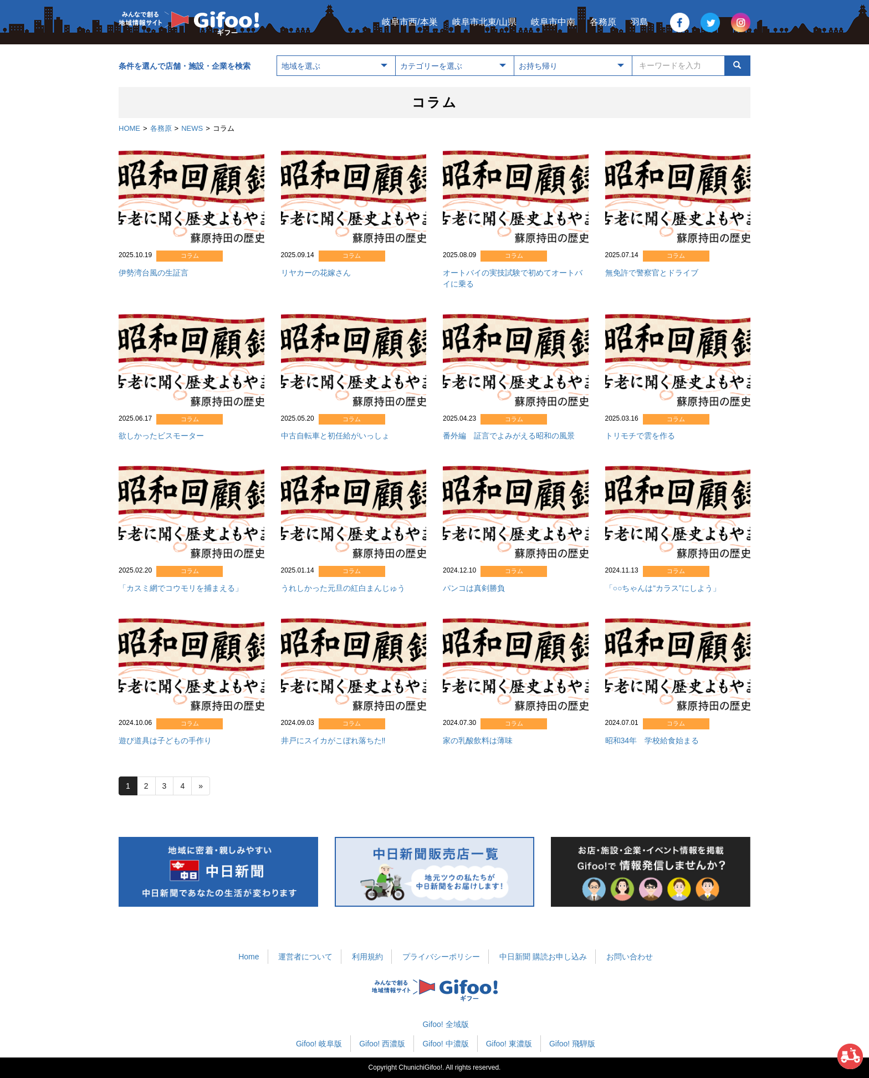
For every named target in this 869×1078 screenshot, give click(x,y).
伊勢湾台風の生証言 (153, 272)
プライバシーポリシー (441, 956)
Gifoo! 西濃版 (382, 1043)
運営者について (305, 956)
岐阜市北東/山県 (484, 22)
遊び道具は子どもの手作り (165, 740)
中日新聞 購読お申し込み (543, 956)
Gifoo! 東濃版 (509, 1043)
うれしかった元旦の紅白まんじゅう (343, 588)
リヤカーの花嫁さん (316, 272)
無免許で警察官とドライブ (651, 272)
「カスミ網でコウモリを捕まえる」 (181, 588)
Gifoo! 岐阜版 (319, 1043)
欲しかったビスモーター (161, 435)
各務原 (603, 22)
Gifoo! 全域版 (445, 1024)
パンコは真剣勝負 (474, 588)
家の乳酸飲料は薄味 (478, 740)
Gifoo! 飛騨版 (572, 1043)
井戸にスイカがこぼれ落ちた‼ (333, 740)
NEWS (192, 128)
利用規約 (367, 956)
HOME (129, 128)
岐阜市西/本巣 (409, 22)
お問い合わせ (629, 956)
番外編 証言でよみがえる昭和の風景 (509, 435)
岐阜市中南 (553, 22)
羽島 (639, 22)
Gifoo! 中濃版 (445, 1043)
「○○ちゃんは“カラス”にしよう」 (662, 588)
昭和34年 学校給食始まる (652, 740)
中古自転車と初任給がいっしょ (335, 435)
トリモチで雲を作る (640, 435)
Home (248, 956)
